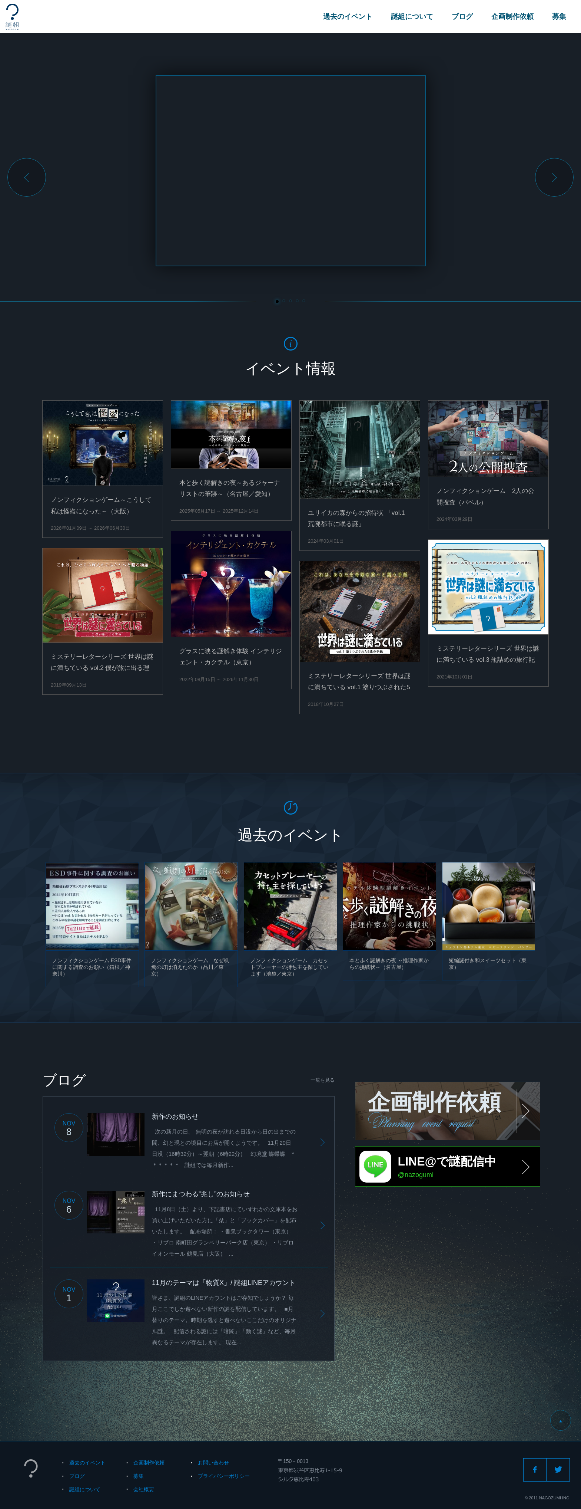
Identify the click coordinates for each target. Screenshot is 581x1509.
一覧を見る (323, 1080)
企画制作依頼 (512, 16)
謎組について (412, 16)
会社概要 (143, 1489)
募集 (559, 16)
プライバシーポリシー (224, 1476)
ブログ (462, 16)
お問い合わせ (213, 1463)
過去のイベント (347, 16)
